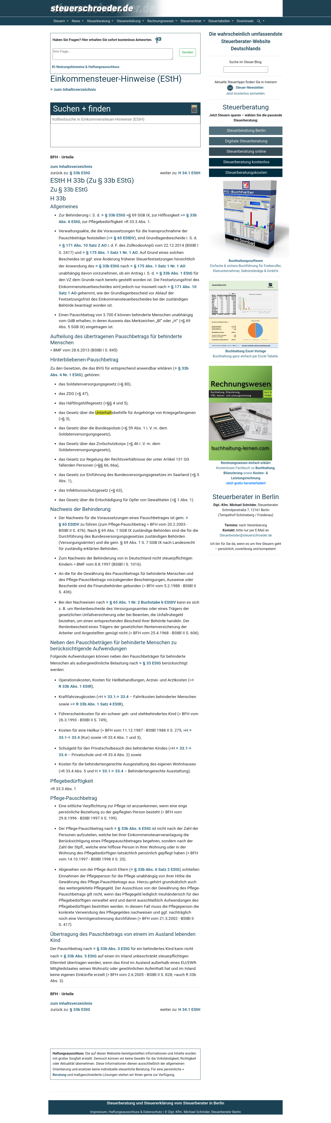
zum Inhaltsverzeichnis (75, 89)
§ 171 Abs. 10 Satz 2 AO (84, 245)
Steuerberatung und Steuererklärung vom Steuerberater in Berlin (165, 1103)
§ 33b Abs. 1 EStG (175, 273)
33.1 (111, 696)
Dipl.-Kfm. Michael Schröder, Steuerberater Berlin (204, 1112)
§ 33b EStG (80, 172)
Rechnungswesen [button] (161, 21)
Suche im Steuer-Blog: (245, 62)
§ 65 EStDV (124, 237)
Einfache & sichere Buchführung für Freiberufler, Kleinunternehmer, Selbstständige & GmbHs (245, 266)
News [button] (76, 21)
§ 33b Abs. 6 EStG (134, 828)
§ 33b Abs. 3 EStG (113, 948)
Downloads (245, 21)
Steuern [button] (59, 21)
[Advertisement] (125, 136)
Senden (187, 52)
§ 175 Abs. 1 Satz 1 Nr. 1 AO (112, 252)
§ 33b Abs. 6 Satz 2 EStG (157, 869)
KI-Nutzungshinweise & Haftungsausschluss (85, 67)
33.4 (124, 696)
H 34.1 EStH (189, 172)
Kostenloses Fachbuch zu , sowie (245, 473)
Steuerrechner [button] (191, 21)
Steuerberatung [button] (99, 21)
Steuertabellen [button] (219, 21)
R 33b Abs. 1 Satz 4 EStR (98, 704)
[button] (260, 21)
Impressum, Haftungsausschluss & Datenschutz (126, 1112)
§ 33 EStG (152, 663)
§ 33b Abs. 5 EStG (80, 956)
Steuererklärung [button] (129, 21)
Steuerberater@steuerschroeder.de (246, 535)
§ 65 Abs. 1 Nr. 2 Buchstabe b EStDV (143, 602)
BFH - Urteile (62, 157)
